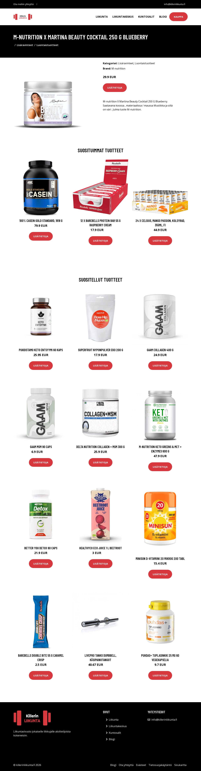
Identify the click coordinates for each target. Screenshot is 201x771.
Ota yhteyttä (126, 765)
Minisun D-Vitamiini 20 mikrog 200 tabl (160, 558)
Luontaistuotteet (47, 45)
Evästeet (141, 765)
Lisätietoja (114, 87)
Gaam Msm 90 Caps (41, 447)
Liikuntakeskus (122, 16)
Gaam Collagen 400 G (160, 350)
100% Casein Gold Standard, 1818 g (40, 221)
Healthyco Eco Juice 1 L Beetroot (100, 548)
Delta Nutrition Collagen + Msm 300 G (100, 447)
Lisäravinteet (25, 45)
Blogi (163, 16)
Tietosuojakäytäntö (160, 765)
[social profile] (36, 4)
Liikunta (102, 16)
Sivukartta (180, 765)
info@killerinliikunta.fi (174, 4)
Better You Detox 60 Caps (40, 548)
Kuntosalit (146, 16)
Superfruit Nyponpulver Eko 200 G (100, 350)
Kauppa (178, 16)
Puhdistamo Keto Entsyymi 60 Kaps (41, 350)
